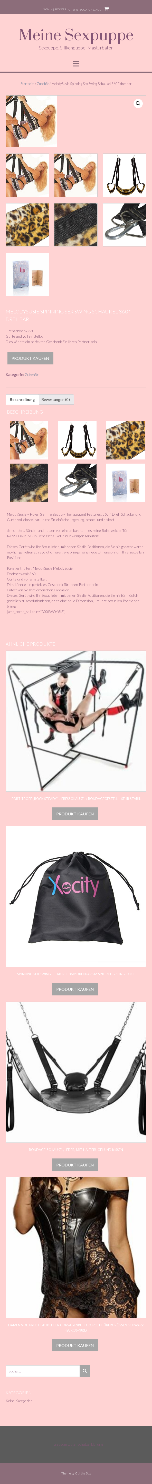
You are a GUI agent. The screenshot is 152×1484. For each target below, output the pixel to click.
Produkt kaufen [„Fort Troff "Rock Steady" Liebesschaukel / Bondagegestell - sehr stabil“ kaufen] (75, 813)
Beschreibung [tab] (22, 399)
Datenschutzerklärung (85, 1444)
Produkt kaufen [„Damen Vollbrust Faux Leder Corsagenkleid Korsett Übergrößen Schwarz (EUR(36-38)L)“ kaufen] (75, 1345)
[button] (138, 103)
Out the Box (83, 1473)
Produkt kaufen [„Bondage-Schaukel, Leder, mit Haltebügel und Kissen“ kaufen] (75, 1164)
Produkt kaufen (30, 358)
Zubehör (43, 84)
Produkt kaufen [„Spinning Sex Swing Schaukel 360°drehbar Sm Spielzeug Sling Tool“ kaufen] (75, 989)
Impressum (58, 1444)
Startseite (27, 84)
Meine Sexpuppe (76, 36)
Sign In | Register (54, 9)
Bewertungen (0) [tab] (55, 399)
